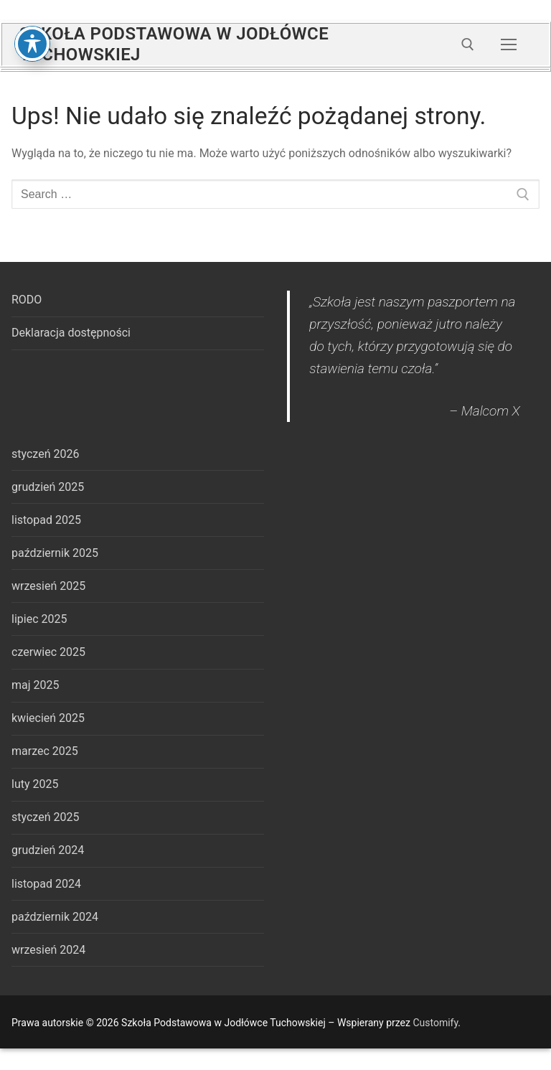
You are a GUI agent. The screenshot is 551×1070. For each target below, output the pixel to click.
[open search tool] (467, 44)
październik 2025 (54, 553)
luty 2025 (34, 784)
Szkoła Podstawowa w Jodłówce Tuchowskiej (174, 44)
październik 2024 (54, 917)
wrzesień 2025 (48, 586)
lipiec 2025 (39, 619)
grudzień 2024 (47, 850)
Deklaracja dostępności (71, 332)
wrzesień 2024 (48, 950)
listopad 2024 (46, 884)
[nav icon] (509, 44)
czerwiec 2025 (48, 652)
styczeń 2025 (45, 817)
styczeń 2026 (45, 454)
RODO (26, 299)
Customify (435, 1022)
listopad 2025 (46, 520)
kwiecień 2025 (48, 718)
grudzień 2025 (47, 487)
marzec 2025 (44, 751)
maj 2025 (35, 685)
